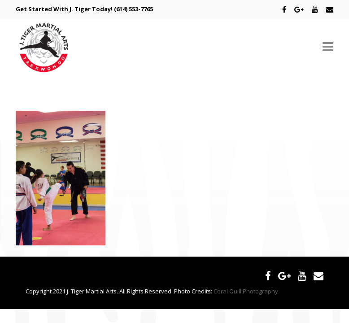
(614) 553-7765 (133, 9)
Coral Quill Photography (246, 291)
